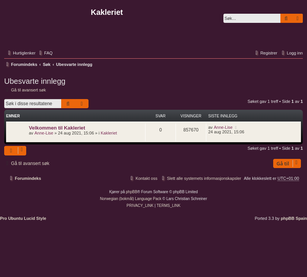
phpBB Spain (294, 218)
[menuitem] (44, 53)
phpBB (131, 192)
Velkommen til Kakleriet (57, 128)
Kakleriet (109, 133)
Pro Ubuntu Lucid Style (23, 218)
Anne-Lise (44, 133)
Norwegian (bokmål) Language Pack (130, 199)
